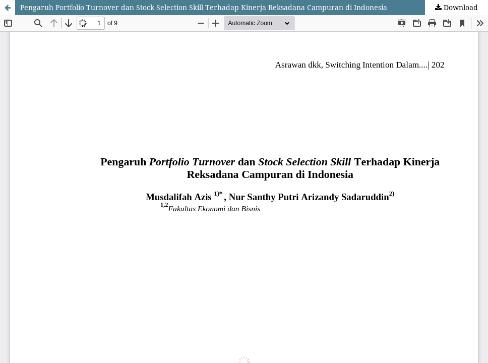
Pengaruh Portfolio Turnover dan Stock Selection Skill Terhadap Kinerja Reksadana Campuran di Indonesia (203, 7)
